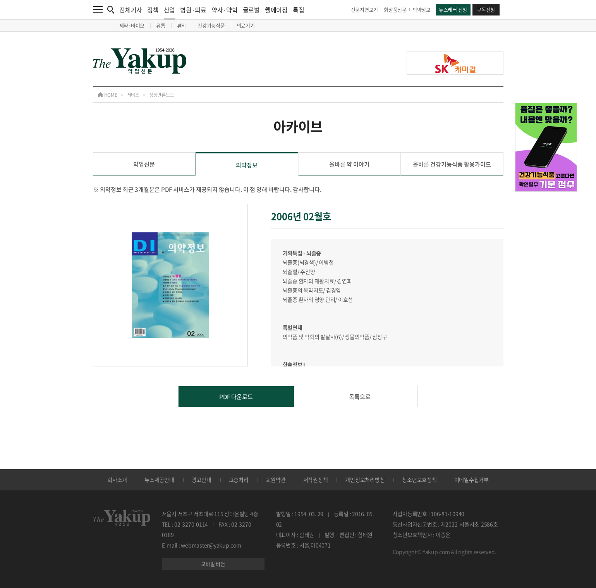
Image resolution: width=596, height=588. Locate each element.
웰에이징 (276, 9)
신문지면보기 (364, 9)
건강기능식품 (211, 25)
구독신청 (486, 9)
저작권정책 (315, 479)
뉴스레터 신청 (453, 9)
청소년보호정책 (419, 479)
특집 (298, 9)
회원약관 (276, 479)
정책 (153, 9)
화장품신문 (395, 9)
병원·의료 (193, 9)
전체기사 (130, 9)
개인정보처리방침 (365, 479)
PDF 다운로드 (236, 396)
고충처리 (239, 479)
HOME (107, 94)
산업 (169, 12)
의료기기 (246, 25)
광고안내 (201, 479)
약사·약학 (224, 9)
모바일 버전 (213, 563)
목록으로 (360, 396)
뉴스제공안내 (159, 479)
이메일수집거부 (471, 479)
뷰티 (181, 25)
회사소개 (117, 479)
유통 (160, 25)
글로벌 (251, 9)
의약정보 (421, 9)
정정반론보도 (161, 94)
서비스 (133, 94)
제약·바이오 (132, 25)
